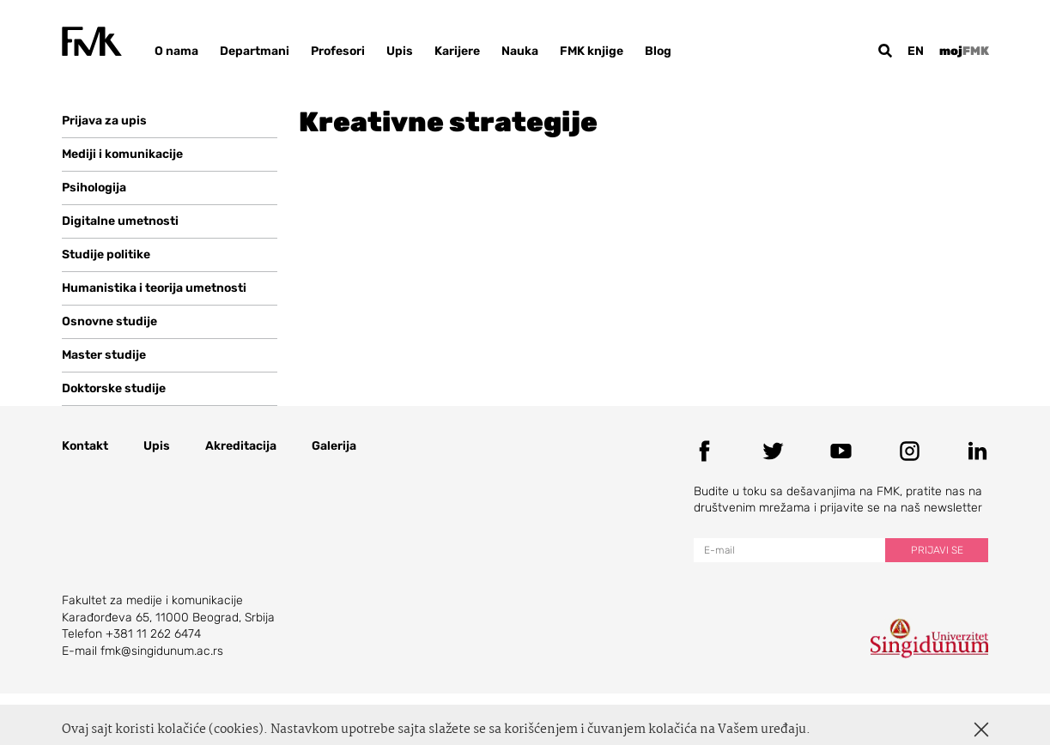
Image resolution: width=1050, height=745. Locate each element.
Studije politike (106, 254)
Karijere (457, 51)
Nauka (519, 51)
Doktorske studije (114, 388)
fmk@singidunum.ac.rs (161, 651)
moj (964, 51)
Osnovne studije (109, 321)
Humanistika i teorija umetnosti (154, 288)
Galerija (334, 446)
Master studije (104, 355)
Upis (399, 51)
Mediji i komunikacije (122, 154)
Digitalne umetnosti (120, 221)
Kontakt (85, 446)
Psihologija (94, 187)
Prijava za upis (104, 120)
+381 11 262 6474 (153, 634)
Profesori (338, 51)
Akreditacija (240, 446)
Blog (658, 51)
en (915, 51)
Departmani (254, 51)
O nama (176, 51)
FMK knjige (591, 51)
